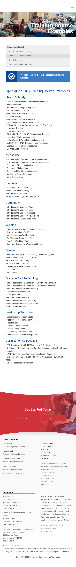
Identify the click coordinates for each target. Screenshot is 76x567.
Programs (45, 449)
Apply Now (53, 418)
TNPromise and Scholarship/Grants (54, 467)
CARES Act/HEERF (48, 473)
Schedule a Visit (22, 418)
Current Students (47, 447)
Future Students (47, 444)
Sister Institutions (47, 481)
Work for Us (45, 484)
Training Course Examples (20, 56)
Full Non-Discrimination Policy (53, 525)
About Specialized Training (20, 51)
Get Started (45, 458)
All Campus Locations (13, 546)
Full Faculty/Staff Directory (14, 474)
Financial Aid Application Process (53, 464)
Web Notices (47, 531)
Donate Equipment (16, 60)
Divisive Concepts (49, 528)
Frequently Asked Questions (21, 64)
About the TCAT (46, 452)
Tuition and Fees (47, 470)
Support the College (48, 478)
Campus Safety (46, 475)
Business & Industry (16, 47)
